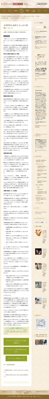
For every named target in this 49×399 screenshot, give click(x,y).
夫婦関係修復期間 (10, 364)
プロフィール (39, 11)
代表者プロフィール (6, 391)
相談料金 (16, 10)
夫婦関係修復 (6, 36)
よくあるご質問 (33, 11)
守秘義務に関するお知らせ (41, 391)
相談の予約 (40, 189)
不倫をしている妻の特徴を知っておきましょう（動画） (45, 267)
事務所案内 (26, 393)
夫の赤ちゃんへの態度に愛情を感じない (45, 301)
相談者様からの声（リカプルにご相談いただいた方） (41, 199)
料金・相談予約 (39, 184)
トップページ (4, 11)
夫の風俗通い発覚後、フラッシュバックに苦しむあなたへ (45, 234)
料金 (38, 187)
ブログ (45, 10)
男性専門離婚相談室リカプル (40, 325)
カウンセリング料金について (16, 358)
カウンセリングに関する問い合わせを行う (16, 350)
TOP (18, 16)
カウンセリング (10, 11)
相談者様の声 (27, 11)
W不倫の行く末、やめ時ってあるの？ (45, 285)
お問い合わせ (39, 195)
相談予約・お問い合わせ (22, 11)
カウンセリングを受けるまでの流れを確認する (16, 342)
